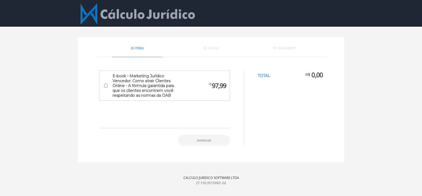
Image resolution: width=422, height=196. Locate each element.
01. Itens (137, 48)
